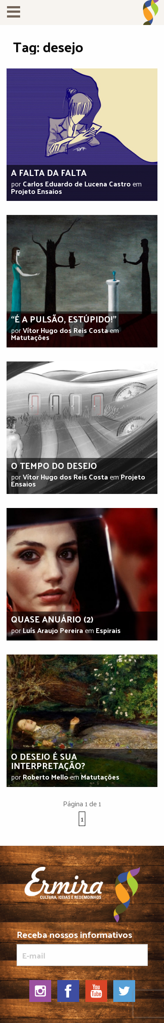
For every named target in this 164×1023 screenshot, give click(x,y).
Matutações (30, 337)
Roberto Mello (45, 776)
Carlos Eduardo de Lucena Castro (77, 183)
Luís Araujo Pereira (53, 630)
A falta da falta (49, 172)
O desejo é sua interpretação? (48, 760)
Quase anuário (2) (52, 619)
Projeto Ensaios (36, 191)
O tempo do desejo (54, 465)
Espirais (108, 630)
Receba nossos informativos (82, 948)
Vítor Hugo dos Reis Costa (65, 330)
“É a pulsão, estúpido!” (63, 319)
